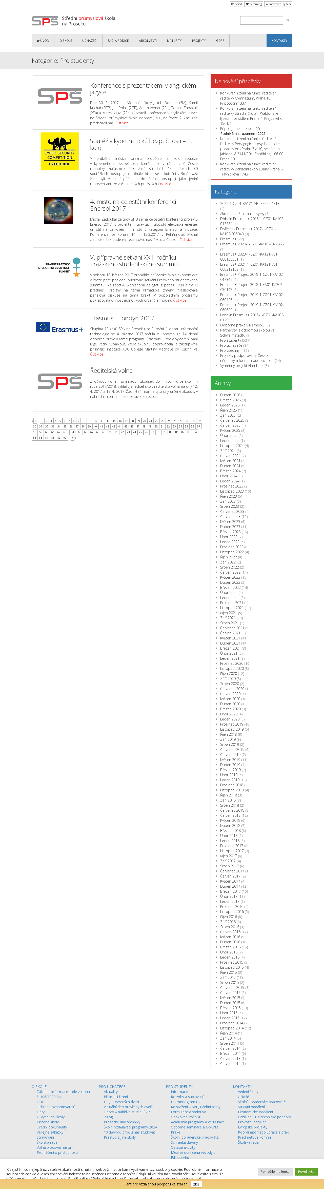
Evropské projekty (252, 1127)
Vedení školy (248, 1091)
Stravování (45, 1137)
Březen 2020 (230, 709)
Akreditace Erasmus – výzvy (242, 213)
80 (170, 432)
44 (119, 426)
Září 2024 (228, 450)
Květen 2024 (230, 460)
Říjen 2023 (228, 496)
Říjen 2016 (228, 916)
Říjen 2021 (228, 612)
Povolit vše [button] (306, 1171)
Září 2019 (228, 739)
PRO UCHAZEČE (112, 1086)
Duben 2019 (230, 764)
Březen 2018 (230, 830)
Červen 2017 (230, 876)
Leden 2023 (229, 541)
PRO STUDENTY (179, 1086)
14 (108, 421)
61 (52, 432)
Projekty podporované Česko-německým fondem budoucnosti (247, 358)
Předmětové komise (254, 1137)
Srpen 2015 (229, 982)
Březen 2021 (230, 648)
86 (40, 437)
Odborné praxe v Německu (242, 325)
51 (162, 426)
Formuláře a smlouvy (188, 1111)
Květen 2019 (230, 759)
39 (89, 426)
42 (107, 426)
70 (110, 432)
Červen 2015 (230, 992)
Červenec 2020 (232, 688)
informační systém (278, 4)
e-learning (254, 4)
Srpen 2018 (229, 805)
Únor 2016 (228, 952)
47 (137, 426)
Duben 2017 (230, 886)
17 (126, 421)
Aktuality (111, 1091)
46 (131, 426)
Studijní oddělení (251, 1106)
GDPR (220, 40)
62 (58, 432)
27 (187, 421)
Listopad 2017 (232, 850)
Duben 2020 (230, 703)
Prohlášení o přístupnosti (57, 1152)
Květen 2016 (230, 936)
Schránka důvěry (184, 1142)
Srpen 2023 (229, 506)
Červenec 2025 (232, 420)
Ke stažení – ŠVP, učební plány (195, 1106)
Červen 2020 (230, 693)
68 (97, 432)
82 (183, 432)
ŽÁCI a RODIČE (118, 40)
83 (189, 432)
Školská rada (47, 1142)
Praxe (175, 1132)
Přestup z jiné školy (120, 1137)
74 (134, 432)
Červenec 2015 (232, 987)
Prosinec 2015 (231, 962)
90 (65, 437)
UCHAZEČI (89, 40)
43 (113, 426)
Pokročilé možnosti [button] (275, 1171)
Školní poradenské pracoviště (195, 1137)
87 (46, 437)
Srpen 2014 (229, 1043)
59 (40, 432)
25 (174, 421)
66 (85, 432)
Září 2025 (228, 415)
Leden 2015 (229, 1018)
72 (122, 432)
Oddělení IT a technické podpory (264, 1117)
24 (168, 421)
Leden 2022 (229, 597)
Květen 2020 (230, 698)
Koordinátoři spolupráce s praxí (263, 1132)
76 (146, 432)
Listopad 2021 (232, 607)
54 (180, 426)
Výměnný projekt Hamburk (242, 365)
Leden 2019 (229, 779)
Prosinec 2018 (231, 785)
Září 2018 (228, 800)
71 (116, 432)
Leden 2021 (229, 658)
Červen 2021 (230, 633)
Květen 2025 (230, 430)
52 (168, 426)
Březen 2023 (230, 531)
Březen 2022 (230, 587)
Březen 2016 (230, 947)
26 (181, 421)
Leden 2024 (229, 481)
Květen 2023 (230, 521)
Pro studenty (230, 340)
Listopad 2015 (232, 967)
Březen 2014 (230, 1053)
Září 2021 (228, 617)
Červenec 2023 (232, 511)
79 (164, 432)
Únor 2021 (228, 653)
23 (162, 421)
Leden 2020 (229, 719)
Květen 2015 (230, 997)
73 (128, 432)
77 (152, 432)
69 (104, 432)
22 (156, 421)
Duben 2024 (230, 465)
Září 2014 (228, 1038)
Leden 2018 (229, 840)
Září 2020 (228, 678)
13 (102, 421)
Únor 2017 (228, 896)
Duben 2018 (230, 825)
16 (120, 421)
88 (52, 437)
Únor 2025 (228, 435)
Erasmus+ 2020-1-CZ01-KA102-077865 (252, 244)
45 (125, 426)
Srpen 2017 (229, 866)
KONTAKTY (279, 40)
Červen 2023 (230, 516)
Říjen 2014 (228, 1033)
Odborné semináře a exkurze (194, 1127)
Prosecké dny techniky (122, 1122)
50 (156, 426)
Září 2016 (228, 921)
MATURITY (174, 40)
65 (79, 432)
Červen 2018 (230, 815)
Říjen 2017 (228, 855)
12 (95, 421)
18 (132, 421)
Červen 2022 (230, 572)
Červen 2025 (230, 425)
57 (198, 426)
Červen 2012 (230, 1063)
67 (91, 432)
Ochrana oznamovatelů (56, 1106)
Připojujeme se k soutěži (243, 131)
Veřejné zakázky (50, 1132)
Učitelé (243, 1096)
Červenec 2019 (232, 749)
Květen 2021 (230, 638)
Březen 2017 (230, 891)
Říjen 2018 (228, 795)
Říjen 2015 (228, 972)
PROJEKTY (199, 40)
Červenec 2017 (232, 871)
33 (52, 426)
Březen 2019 (230, 769)
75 (140, 432)
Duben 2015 (230, 1002)
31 (40, 426)
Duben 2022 (230, 582)
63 (65, 432)
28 (193, 421)
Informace (179, 1091)
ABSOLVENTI (148, 40)
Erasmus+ (228, 239)
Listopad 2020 (232, 668)
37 (77, 426)
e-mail (236, 4)
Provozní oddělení (252, 1122)
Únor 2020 (228, 714)
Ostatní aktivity (183, 1147)
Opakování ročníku (186, 1117)
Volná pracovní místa (54, 1147)
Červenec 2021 (232, 628)
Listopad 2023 (232, 491)
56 (192, 426)
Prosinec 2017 (231, 845)
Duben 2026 (230, 395)
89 (58, 437)
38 (83, 426)
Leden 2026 (229, 405)
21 (150, 421)
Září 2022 (228, 562)
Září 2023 (228, 501)
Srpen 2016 (229, 926)
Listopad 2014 (232, 1028)
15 (114, 421)
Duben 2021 (230, 643)
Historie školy (48, 1122)
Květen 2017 (230, 881)
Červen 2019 (230, 754)
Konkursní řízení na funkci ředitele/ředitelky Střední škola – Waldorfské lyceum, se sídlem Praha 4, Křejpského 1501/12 (251, 116)
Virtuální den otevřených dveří (128, 1106)
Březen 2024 (230, 471)
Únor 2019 (228, 774)
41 (101, 426)
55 (186, 426)
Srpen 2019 (229, 744)
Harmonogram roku (187, 1101)
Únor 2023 (228, 536)
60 (46, 432)
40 (95, 426)
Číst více (122, 123)
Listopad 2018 (232, 790)
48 (144, 426)
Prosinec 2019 (231, 724)
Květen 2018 (230, 820)
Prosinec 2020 (231, 663)
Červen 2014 (230, 1048)
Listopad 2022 (232, 552)
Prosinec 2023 (231, 486)
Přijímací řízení (116, 1096)
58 (34, 432)
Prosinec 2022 (231, 546)
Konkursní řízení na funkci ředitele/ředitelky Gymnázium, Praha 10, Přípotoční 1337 (248, 98)
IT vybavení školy (51, 1117)
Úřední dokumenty (52, 1127)
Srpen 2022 (229, 567)
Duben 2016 (230, 942)
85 (34, 437)
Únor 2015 (228, 1012)
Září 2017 (228, 861)
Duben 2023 (230, 526)
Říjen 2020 (228, 673)
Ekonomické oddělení (255, 1111)
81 (176, 432)
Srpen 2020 (229, 683)
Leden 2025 (229, 440)
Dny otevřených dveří (121, 1101)
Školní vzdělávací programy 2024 (130, 1127)
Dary (41, 1111)
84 (195, 432)
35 (65, 426)
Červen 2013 (230, 1058)
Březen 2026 (230, 400)
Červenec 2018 (232, 810)
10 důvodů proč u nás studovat (129, 1132)
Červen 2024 (230, 455)
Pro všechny (229, 350)
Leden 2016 (229, 957)
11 (89, 421)
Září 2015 (228, 977)
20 (144, 421)
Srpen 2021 (229, 622)
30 (34, 426)
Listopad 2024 (232, 445)
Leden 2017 (229, 901)
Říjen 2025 (228, 410)
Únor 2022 (228, 592)
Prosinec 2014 (231, 1023)
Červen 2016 (230, 931)
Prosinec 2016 (231, 906)
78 (158, 432)
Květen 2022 (230, 577)
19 (138, 421)
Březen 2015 (230, 1007)
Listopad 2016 (232, 911)
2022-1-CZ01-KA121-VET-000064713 (249, 203)
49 (150, 426)
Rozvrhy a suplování (187, 1096)
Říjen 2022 (228, 557)
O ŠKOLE (65, 40)
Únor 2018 (228, 835)
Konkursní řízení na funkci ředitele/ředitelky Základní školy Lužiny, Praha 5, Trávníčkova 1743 (252, 169)
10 (83, 421)
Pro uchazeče (231, 345)
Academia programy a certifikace (198, 1122)
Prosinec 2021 (231, 602)
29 (199, 421)
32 (46, 426)
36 (71, 426)
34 (58, 426)
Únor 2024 (228, 476)
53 (174, 426)
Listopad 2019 (232, 729)
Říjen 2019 (228, 734)
